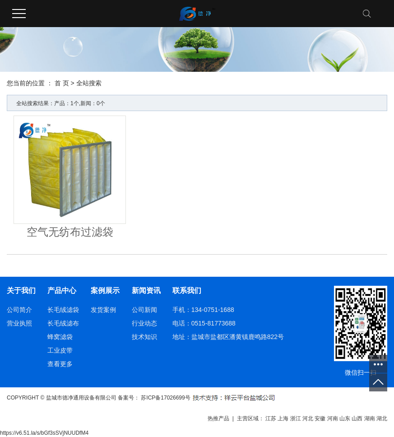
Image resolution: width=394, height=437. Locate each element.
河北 (307, 418)
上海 (283, 418)
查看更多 (60, 363)
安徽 (320, 418)
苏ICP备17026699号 (165, 398)
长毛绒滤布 (63, 323)
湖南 (369, 418)
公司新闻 (144, 309)
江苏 (270, 418)
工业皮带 (60, 350)
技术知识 (144, 336)
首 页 (62, 83)
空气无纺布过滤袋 (70, 232)
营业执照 (19, 323)
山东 (344, 418)
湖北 (381, 418)
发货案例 (103, 309)
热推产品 (218, 418)
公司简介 (19, 309)
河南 (332, 418)
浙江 (295, 418)
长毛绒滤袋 (63, 309)
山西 (357, 418)
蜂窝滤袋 (60, 336)
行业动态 (144, 323)
